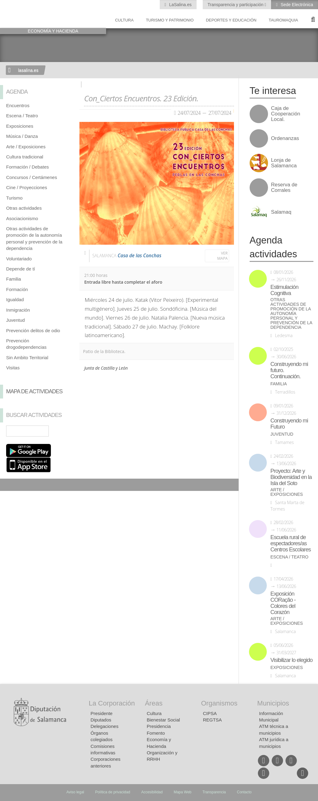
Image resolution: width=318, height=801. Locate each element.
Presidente (101, 713)
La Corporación (112, 703)
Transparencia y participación (236, 4)
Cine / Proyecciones (26, 187)
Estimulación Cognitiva (284, 290)
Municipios (273, 703)
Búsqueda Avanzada (66, 431)
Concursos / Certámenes (31, 177)
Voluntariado (19, 258)
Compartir (7, 485)
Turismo (14, 197)
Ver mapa (222, 256)
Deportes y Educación (231, 20)
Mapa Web (182, 792)
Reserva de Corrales (284, 187)
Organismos (219, 703)
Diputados (100, 719)
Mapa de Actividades (34, 391)
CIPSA (210, 713)
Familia (13, 279)
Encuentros (17, 105)
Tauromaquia (283, 20)
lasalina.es (28, 70)
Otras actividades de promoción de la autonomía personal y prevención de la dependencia (291, 313)
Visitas (13, 367)
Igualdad (15, 299)
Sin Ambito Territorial (27, 357)
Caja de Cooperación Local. (285, 114)
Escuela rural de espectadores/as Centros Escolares (290, 543)
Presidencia (158, 726)
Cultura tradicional (24, 156)
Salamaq (281, 212)
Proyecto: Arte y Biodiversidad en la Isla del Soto (291, 477)
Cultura (124, 20)
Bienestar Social (163, 719)
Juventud (15, 320)
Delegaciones (104, 726)
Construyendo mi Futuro (289, 424)
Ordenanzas (285, 138)
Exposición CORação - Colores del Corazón (283, 603)
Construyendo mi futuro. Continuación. (289, 370)
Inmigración (18, 310)
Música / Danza (22, 136)
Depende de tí (20, 268)
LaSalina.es (180, 4)
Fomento (156, 733)
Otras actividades (24, 208)
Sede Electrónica (296, 4)
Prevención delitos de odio (33, 330)
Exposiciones (19, 126)
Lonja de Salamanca (284, 163)
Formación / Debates (27, 166)
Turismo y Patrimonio (170, 20)
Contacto (244, 792)
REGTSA (212, 719)
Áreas (153, 703)
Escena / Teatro (22, 115)
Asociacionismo (22, 218)
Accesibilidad (152, 792)
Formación (17, 289)
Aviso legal (75, 792)
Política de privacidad (112, 792)
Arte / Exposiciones (25, 146)
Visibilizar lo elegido (291, 660)
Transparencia (214, 792)
